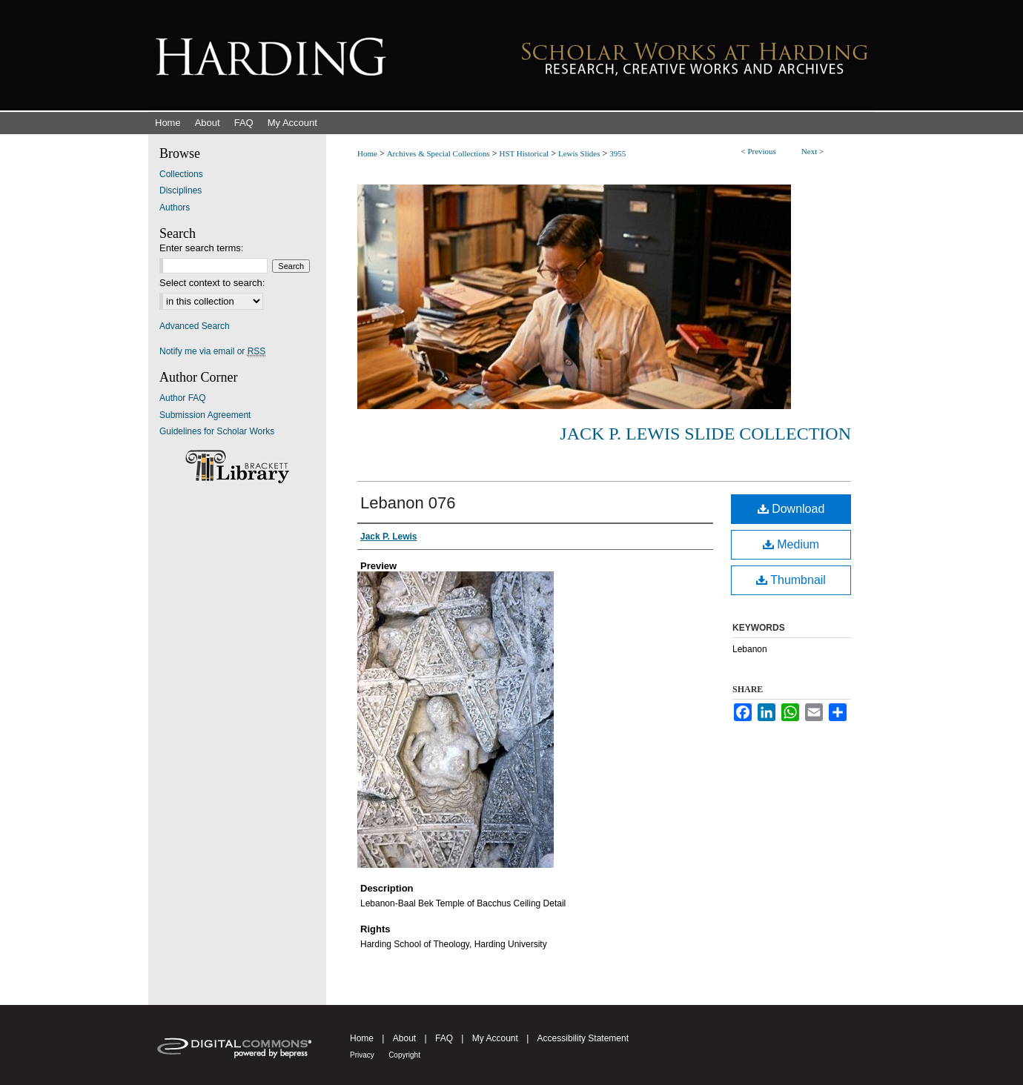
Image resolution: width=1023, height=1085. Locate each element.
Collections (181, 174)
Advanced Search (194, 326)
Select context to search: (212, 282)
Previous (761, 151)
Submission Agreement (205, 415)
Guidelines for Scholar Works (216, 431)
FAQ (444, 1038)
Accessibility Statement (583, 1038)
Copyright (404, 1055)
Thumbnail (791, 580)
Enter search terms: (201, 247)
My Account (495, 1038)
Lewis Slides (579, 153)
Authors (174, 207)
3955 (617, 153)
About (404, 1038)
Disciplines (180, 190)
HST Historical (524, 153)
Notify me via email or (212, 351)
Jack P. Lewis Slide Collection (705, 433)
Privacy (362, 1055)
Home (367, 153)
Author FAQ (182, 398)
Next (809, 151)
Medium (791, 544)
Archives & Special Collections (438, 153)
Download (791, 508)
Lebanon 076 (407, 503)
